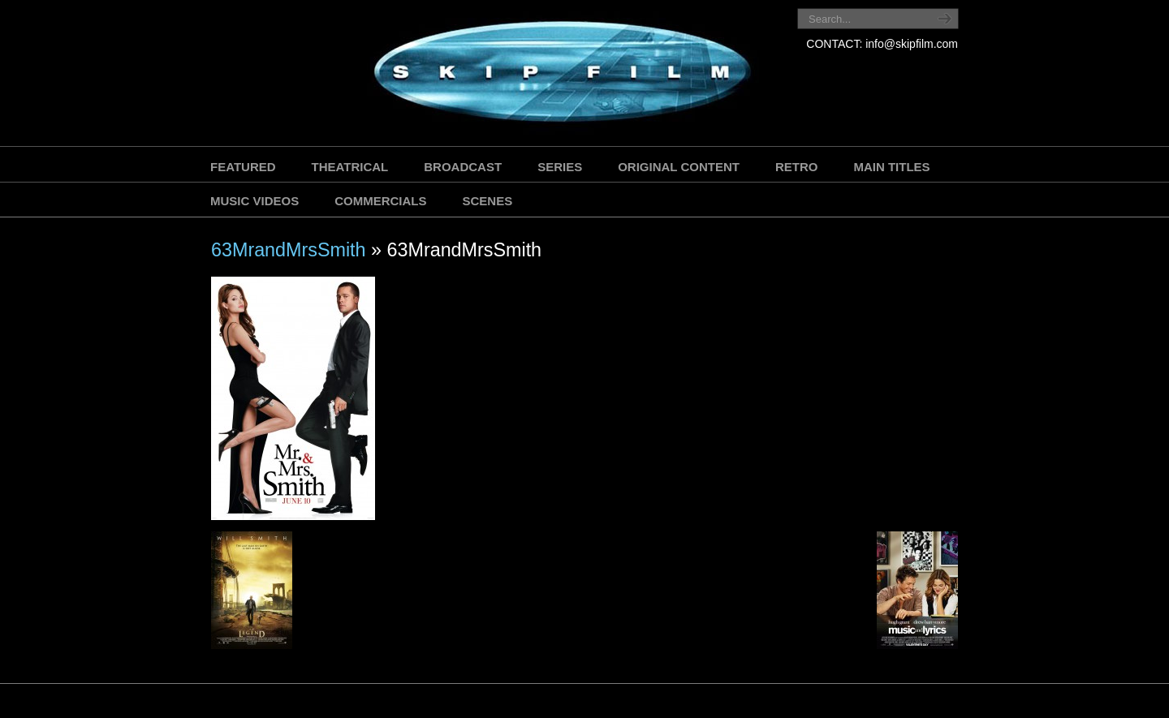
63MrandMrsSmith (288, 249)
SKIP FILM (489, 75)
